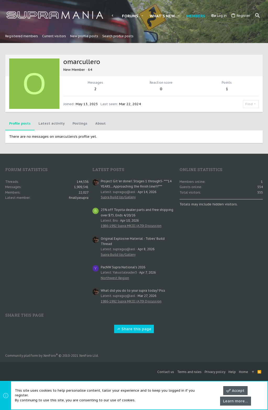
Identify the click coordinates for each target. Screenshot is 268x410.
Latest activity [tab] (51, 123)
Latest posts (108, 169)
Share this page (134, 329)
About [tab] (100, 123)
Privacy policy (215, 372)
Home (243, 372)
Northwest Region (115, 278)
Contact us (165, 372)
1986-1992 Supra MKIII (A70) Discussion (131, 226)
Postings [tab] (79, 123)
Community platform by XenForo (52, 356)
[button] (142, 16)
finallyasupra (78, 198)
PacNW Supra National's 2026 (123, 267)
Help (232, 372)
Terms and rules (189, 372)
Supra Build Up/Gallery (118, 197)
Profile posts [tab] (20, 123)
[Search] (257, 15)
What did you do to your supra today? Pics (133, 290)
